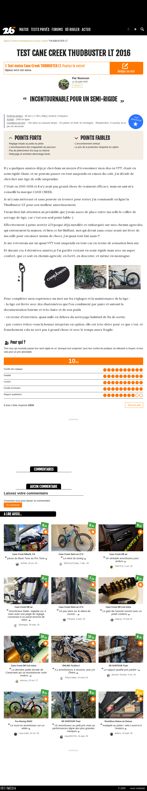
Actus (86, 29)
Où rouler (72, 29)
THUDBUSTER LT (58, 41)
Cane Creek (41, 41)
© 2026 (122, 788)
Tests (15, 41)
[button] (135, 29)
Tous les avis (134, 405)
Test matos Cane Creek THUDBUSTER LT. (34, 66)
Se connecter (13, 505)
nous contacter (137, 788)
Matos (24, 29)
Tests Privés (40, 29)
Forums (57, 29)
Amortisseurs (26, 41)
